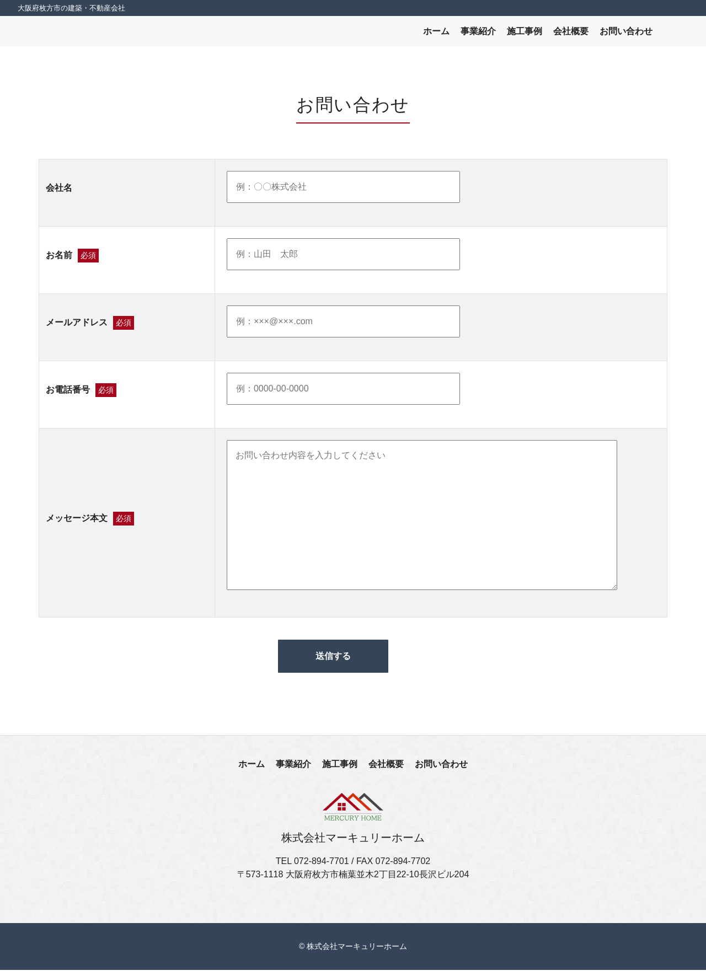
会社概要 (571, 34)
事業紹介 (478, 34)
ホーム (436, 34)
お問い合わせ (626, 34)
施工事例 (524, 34)
